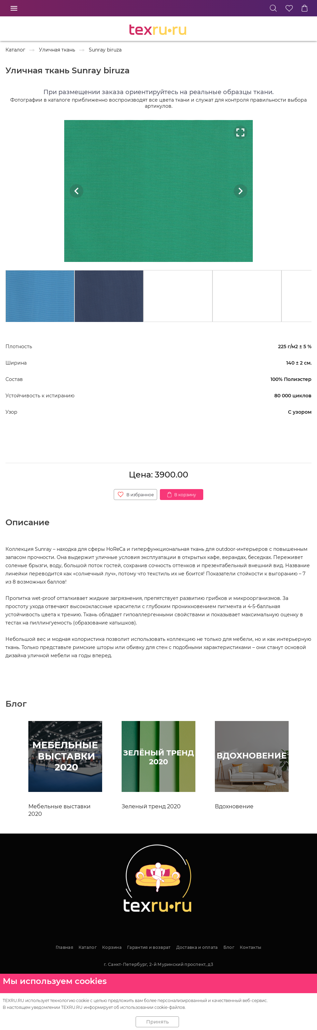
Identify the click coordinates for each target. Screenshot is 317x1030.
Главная (64, 947)
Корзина (112, 947)
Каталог (88, 947)
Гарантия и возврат (148, 947)
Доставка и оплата (197, 947)
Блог (228, 947)
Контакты (250, 947)
